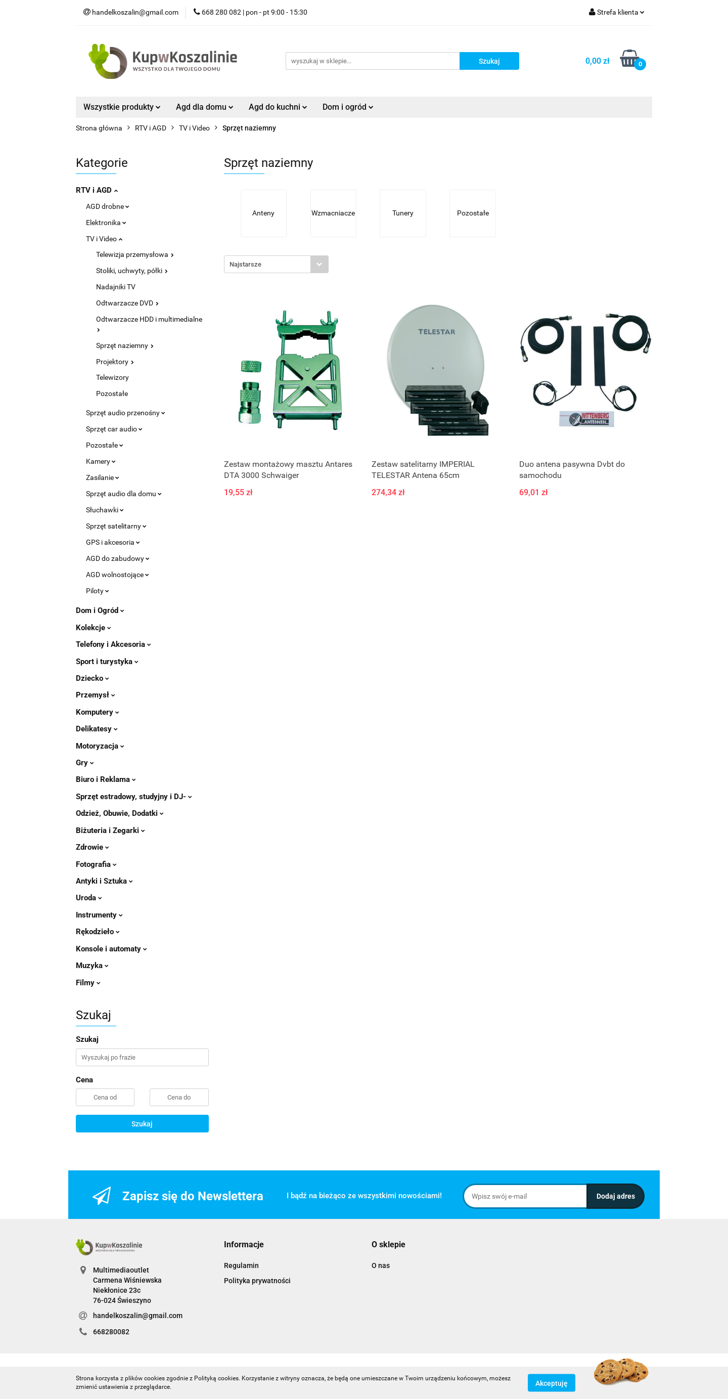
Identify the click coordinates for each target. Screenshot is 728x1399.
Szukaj (142, 1124)
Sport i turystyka (107, 661)
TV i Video (104, 239)
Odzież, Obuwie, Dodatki (120, 813)
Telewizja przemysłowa (135, 254)
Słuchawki (105, 510)
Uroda (89, 897)
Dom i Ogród (100, 610)
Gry (85, 762)
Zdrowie (92, 847)
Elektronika (106, 222)
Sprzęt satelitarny (116, 526)
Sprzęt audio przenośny (125, 413)
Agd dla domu (205, 107)
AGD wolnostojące (117, 575)
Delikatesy (97, 728)
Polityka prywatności (257, 1281)
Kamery (101, 461)
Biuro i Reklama (106, 779)
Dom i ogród (348, 107)
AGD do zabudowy (118, 558)
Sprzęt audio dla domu (124, 494)
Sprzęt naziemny (125, 345)
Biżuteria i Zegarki (110, 830)
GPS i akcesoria (113, 542)
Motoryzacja (100, 746)
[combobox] (276, 264)
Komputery (97, 712)
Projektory (115, 362)
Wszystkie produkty (122, 107)
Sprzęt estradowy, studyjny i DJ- (134, 796)
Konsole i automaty (111, 948)
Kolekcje (93, 627)
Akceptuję (551, 1383)
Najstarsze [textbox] (245, 264)
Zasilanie (102, 477)
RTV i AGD (97, 190)
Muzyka (92, 965)
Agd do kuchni (278, 107)
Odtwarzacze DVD (127, 303)
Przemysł (95, 695)
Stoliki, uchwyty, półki (132, 271)
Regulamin (241, 1265)
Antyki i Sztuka (104, 881)
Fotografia (96, 864)
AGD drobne (107, 206)
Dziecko (92, 678)
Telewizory (112, 377)
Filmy (88, 982)
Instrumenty (99, 915)
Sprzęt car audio (114, 429)
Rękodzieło (98, 931)
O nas (381, 1265)
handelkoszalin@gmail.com (138, 1315)
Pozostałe (112, 393)
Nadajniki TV (115, 287)
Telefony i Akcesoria (113, 644)
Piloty (97, 591)
